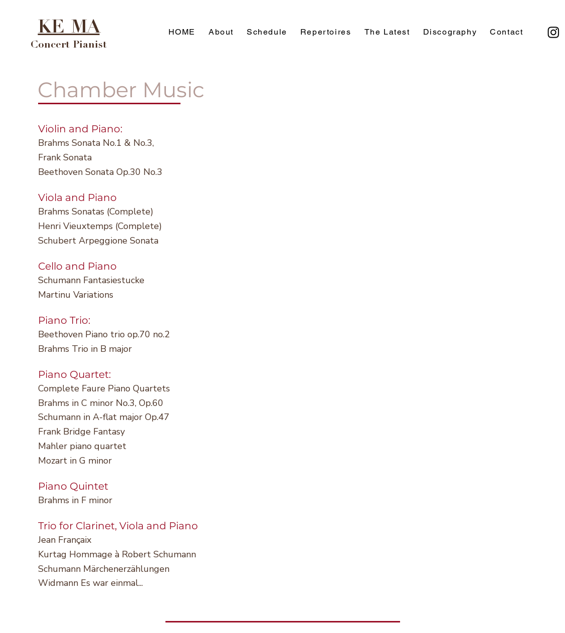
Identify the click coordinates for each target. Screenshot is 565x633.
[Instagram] (553, 32)
